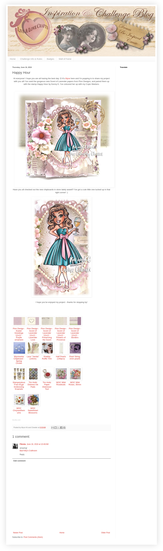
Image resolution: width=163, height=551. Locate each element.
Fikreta (23, 444)
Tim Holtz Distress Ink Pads (33, 384)
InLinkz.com (16, 420)
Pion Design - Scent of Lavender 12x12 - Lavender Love (33, 334)
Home (13, 59)
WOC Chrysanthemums (19, 410)
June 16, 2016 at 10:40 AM (37, 444)
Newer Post (18, 533)
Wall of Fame (65, 59)
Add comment (19, 461)
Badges (50, 59)
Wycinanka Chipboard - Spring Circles (19, 359)
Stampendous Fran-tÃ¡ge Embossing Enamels (19, 385)
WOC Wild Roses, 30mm (75, 383)
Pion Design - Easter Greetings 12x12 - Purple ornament (19, 334)
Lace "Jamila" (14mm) (33, 357)
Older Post (105, 533)
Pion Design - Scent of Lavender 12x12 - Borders (75, 333)
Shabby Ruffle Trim (47, 357)
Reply (22, 454)
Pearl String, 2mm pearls (75, 357)
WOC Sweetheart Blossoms (33, 410)
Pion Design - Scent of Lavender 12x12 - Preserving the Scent (47, 334)
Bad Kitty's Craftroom (28, 451)
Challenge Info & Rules (31, 59)
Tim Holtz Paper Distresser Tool (46, 385)
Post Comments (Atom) (33, 537)
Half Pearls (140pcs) (61, 357)
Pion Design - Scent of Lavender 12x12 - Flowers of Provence (61, 334)
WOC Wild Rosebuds (61, 383)
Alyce (68, 78)
